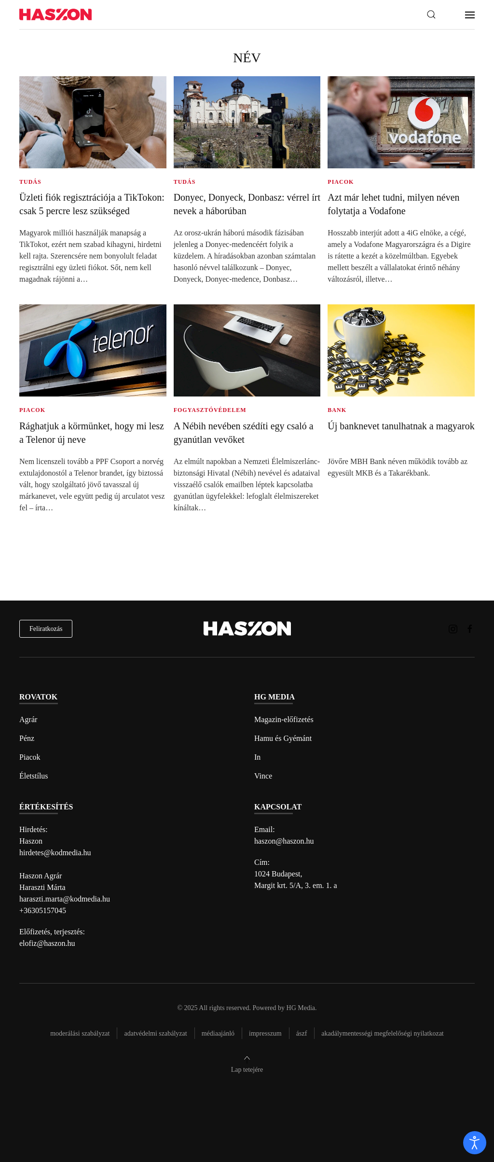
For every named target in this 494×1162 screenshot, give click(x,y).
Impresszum (265, 1033)
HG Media (301, 1008)
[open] (474, 1142)
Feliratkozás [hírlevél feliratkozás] (45, 628)
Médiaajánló (218, 1033)
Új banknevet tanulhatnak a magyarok (401, 426)
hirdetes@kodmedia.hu (55, 852)
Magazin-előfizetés (284, 719)
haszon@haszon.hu (284, 841)
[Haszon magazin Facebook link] (470, 628)
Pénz (26, 738)
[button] (431, 14)
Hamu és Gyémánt (283, 738)
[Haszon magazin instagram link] (453, 628)
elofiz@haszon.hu (47, 943)
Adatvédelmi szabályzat (155, 1033)
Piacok (30, 757)
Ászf (301, 1033)
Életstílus (33, 776)
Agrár (28, 719)
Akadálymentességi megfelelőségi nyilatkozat (382, 1033)
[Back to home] (55, 15)
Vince (263, 776)
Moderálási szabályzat (80, 1033)
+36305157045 (42, 910)
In (257, 757)
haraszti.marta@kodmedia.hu (64, 899)
